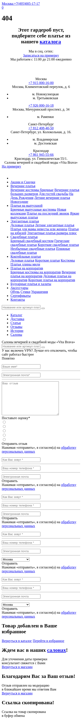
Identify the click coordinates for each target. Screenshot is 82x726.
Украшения (39, 292)
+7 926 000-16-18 (41, 105)
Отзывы (16, 327)
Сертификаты (20, 295)
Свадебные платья (24, 237)
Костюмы (68, 260)
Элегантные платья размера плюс (52, 233)
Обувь (15, 292)
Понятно (8, 358)
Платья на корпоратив (26, 268)
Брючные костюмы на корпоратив (35, 272)
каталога (50, 41)
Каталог (16, 315)
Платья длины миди (25, 264)
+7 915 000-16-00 (41, 83)
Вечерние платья (22, 186)
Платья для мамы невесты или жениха (38, 229)
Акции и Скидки (22, 182)
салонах (56, 656)
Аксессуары (19, 288)
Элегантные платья (24, 221)
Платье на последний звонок (48, 213)
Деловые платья (22, 225)
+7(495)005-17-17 (27, 3)
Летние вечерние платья (52, 198)
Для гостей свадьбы (53, 194)
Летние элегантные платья (54, 225)
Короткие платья (47, 260)
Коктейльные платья (25, 256)
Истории (16, 331)
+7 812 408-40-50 (41, 128)
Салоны (16, 334)
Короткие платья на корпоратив (51, 280)
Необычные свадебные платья (32, 248)
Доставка (17, 319)
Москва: (8, 3)
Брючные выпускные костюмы (33, 209)
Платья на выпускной (26, 205)
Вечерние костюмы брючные (32, 190)
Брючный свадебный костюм (32, 241)
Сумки (25, 292)
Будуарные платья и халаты (30, 284)
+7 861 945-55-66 (41, 154)
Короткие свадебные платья (58, 245)
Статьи (15, 323)
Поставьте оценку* (16, 424)
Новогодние (19, 201)
